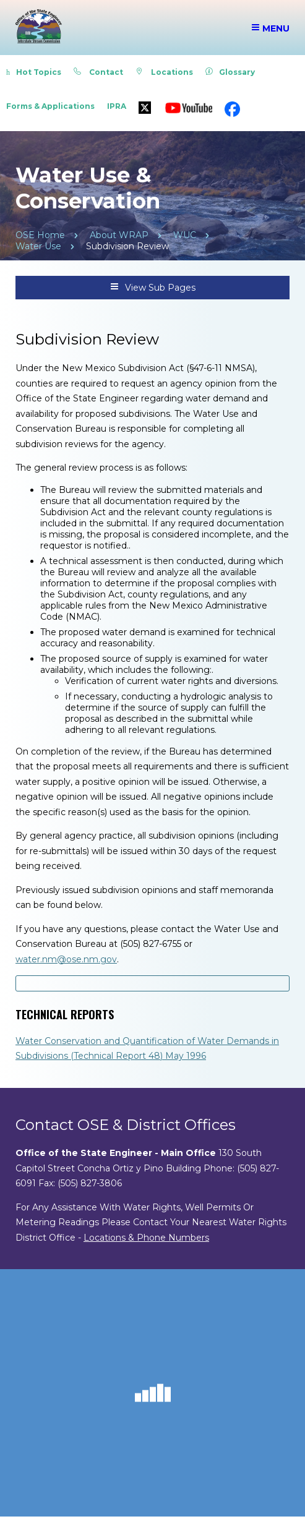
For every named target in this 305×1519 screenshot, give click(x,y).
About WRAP (119, 235)
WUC (184, 235)
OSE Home (40, 235)
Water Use (38, 246)
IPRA (116, 106)
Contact (98, 72)
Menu (270, 28)
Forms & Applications (50, 106)
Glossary (230, 72)
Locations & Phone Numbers (146, 1237)
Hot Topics (33, 72)
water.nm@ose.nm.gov (66, 959)
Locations (164, 72)
